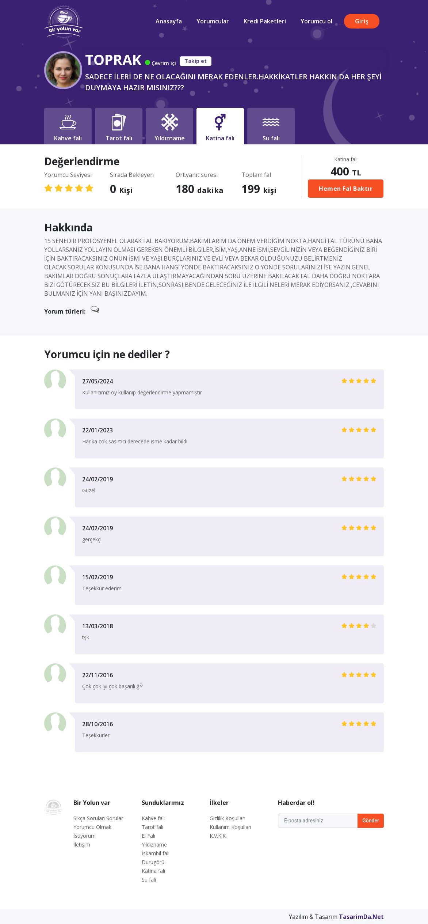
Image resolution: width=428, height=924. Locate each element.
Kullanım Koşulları (230, 826)
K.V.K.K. (218, 835)
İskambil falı (155, 853)
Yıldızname (154, 844)
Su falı (149, 879)
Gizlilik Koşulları (227, 818)
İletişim (81, 844)
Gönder (370, 820)
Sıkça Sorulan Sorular (98, 818)
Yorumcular (212, 21)
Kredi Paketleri (265, 21)
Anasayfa (169, 21)
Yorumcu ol (316, 21)
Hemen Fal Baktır (345, 189)
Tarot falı (152, 826)
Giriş (362, 21)
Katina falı (153, 870)
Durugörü (153, 862)
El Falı (148, 835)
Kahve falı (153, 818)
